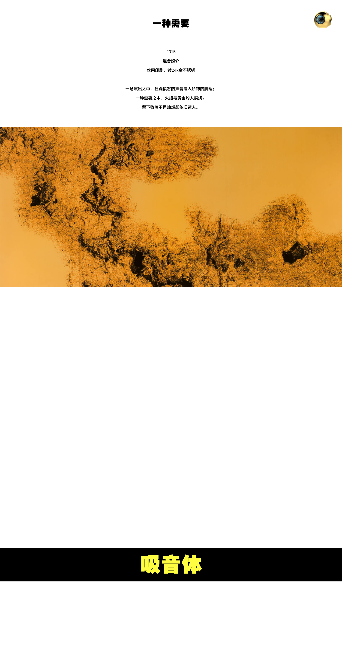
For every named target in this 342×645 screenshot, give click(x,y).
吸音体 (171, 564)
